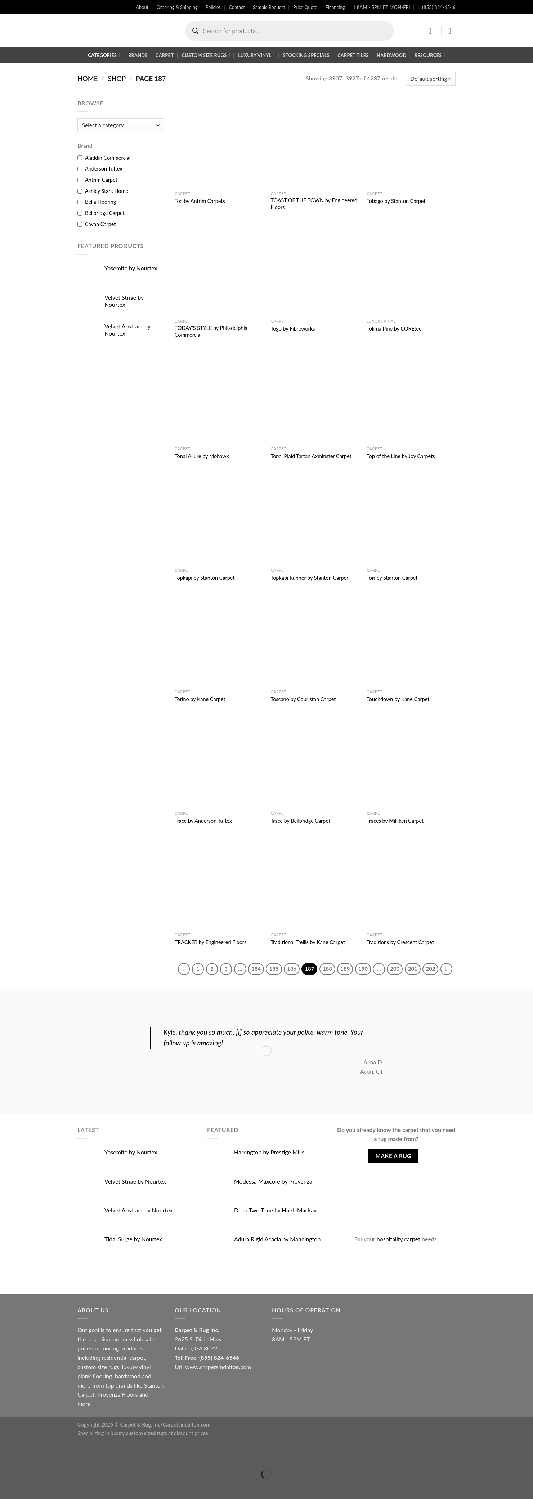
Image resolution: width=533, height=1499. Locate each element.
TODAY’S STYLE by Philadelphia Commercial (211, 331)
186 (291, 968)
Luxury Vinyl (256, 55)
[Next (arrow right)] (28, 1487)
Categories (104, 55)
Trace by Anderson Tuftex (203, 821)
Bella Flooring (100, 202)
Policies (213, 7)
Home (87, 79)
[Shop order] (431, 79)
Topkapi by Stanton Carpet (205, 578)
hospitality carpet (398, 1238)
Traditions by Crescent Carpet (400, 942)
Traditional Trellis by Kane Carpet (307, 942)
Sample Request (269, 7)
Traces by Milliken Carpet (395, 821)
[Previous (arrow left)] (7, 1487)
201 (412, 968)
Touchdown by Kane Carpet (398, 699)
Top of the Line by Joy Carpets (401, 456)
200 (394, 968)
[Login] (432, 31)
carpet (137, 1357)
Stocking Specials (306, 55)
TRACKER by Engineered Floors (211, 942)
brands (124, 1385)
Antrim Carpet (101, 180)
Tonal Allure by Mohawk (202, 456)
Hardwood (391, 55)
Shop (117, 79)
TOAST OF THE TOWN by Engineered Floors (313, 203)
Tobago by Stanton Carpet (396, 201)
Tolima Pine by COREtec (394, 329)
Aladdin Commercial (107, 158)
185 (273, 968)
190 (363, 968)
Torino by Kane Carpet (200, 699)
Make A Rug (393, 1156)
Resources (430, 55)
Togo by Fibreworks (292, 329)
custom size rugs (98, 1366)
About (142, 7)
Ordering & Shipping (177, 7)
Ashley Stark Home (106, 191)
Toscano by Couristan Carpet (303, 699)
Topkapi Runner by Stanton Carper (309, 578)
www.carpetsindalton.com (218, 1366)
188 (327, 968)
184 (256, 968)
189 (345, 968)
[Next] (446, 969)
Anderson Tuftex (103, 168)
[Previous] (184, 969)
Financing (335, 7)
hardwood (127, 1375)
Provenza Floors (117, 1394)
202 (430, 968)
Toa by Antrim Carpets (200, 201)
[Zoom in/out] (28, 1456)
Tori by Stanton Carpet (392, 578)
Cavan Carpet (100, 224)
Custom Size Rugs (206, 55)
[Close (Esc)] (7, 1456)
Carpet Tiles (352, 55)
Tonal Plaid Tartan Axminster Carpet (310, 456)
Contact (237, 7)
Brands (138, 55)
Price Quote (305, 7)
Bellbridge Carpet (105, 213)
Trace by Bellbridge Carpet (300, 821)
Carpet (165, 55)
